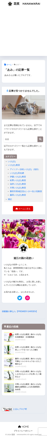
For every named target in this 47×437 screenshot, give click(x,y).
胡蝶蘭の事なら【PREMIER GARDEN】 (20, 311)
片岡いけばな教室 (18, 188)
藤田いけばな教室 (18, 195)
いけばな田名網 (17, 173)
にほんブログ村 (14, 409)
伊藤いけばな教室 (18, 177)
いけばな (12, 161)
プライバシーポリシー (23, 431)
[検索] (40, 139)
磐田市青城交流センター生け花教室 (26, 191)
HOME (23, 426)
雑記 (10, 199)
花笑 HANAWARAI (23, 4)
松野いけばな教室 (18, 180)
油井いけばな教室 (18, 184)
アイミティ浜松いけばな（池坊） (25, 169)
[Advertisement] (23, 32)
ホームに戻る (23, 209)
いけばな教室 (14, 165)
